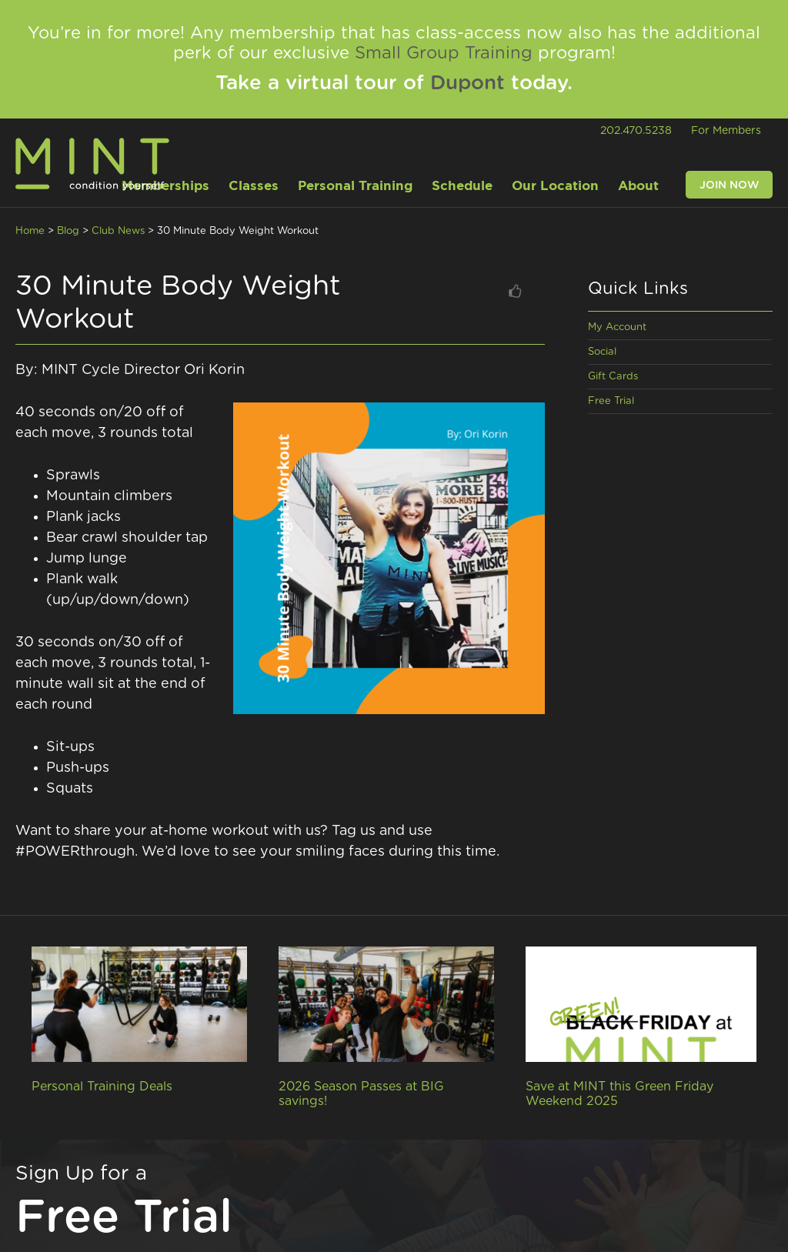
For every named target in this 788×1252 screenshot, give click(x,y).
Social (602, 352)
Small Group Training (444, 53)
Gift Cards (613, 377)
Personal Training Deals (102, 1086)
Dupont (467, 83)
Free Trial (611, 401)
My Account (617, 327)
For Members (726, 130)
